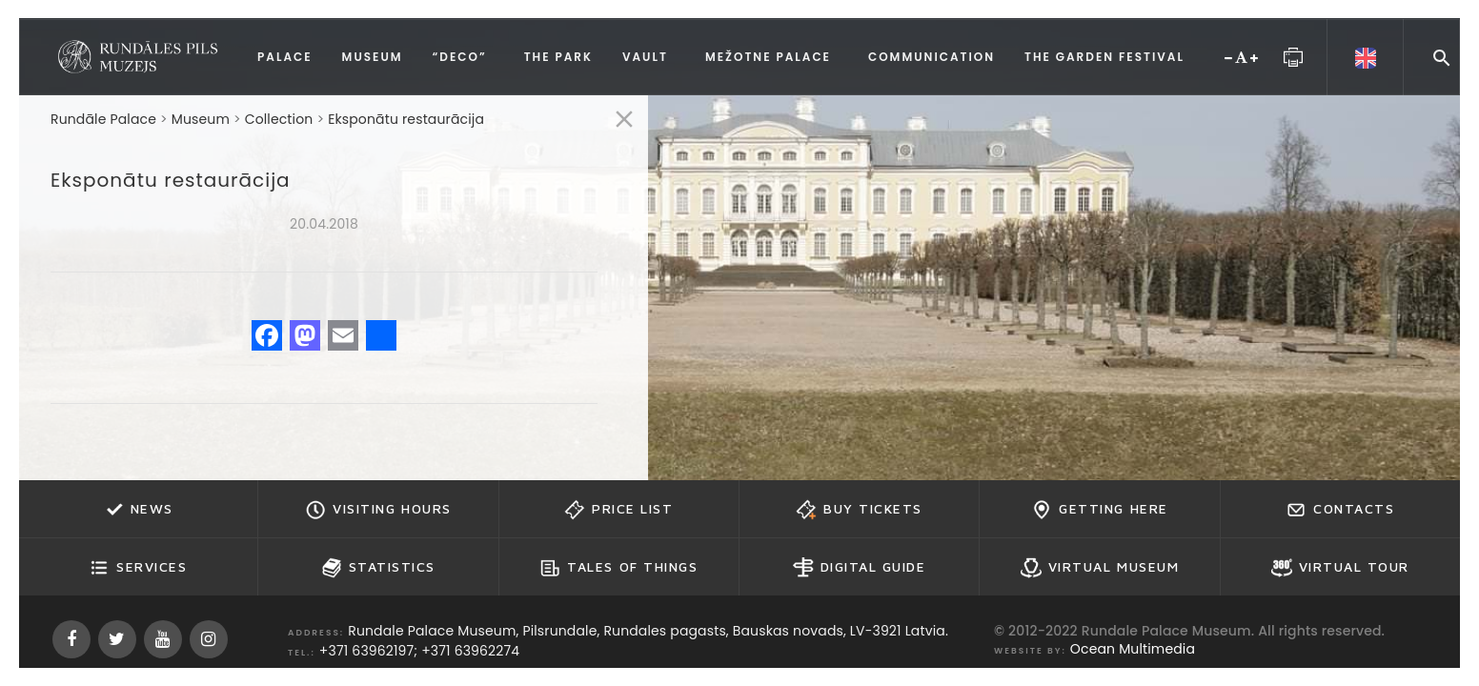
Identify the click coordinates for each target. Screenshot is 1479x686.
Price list (618, 509)
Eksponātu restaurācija (406, 119)
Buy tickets (859, 509)
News (138, 509)
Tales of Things (618, 567)
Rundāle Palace (103, 119)
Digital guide (859, 567)
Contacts (1340, 509)
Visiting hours (378, 509)
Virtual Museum (1100, 567)
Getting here (1099, 509)
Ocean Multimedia (1132, 648)
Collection (279, 119)
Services (138, 567)
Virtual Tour (1340, 567)
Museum (201, 119)
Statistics (378, 567)
